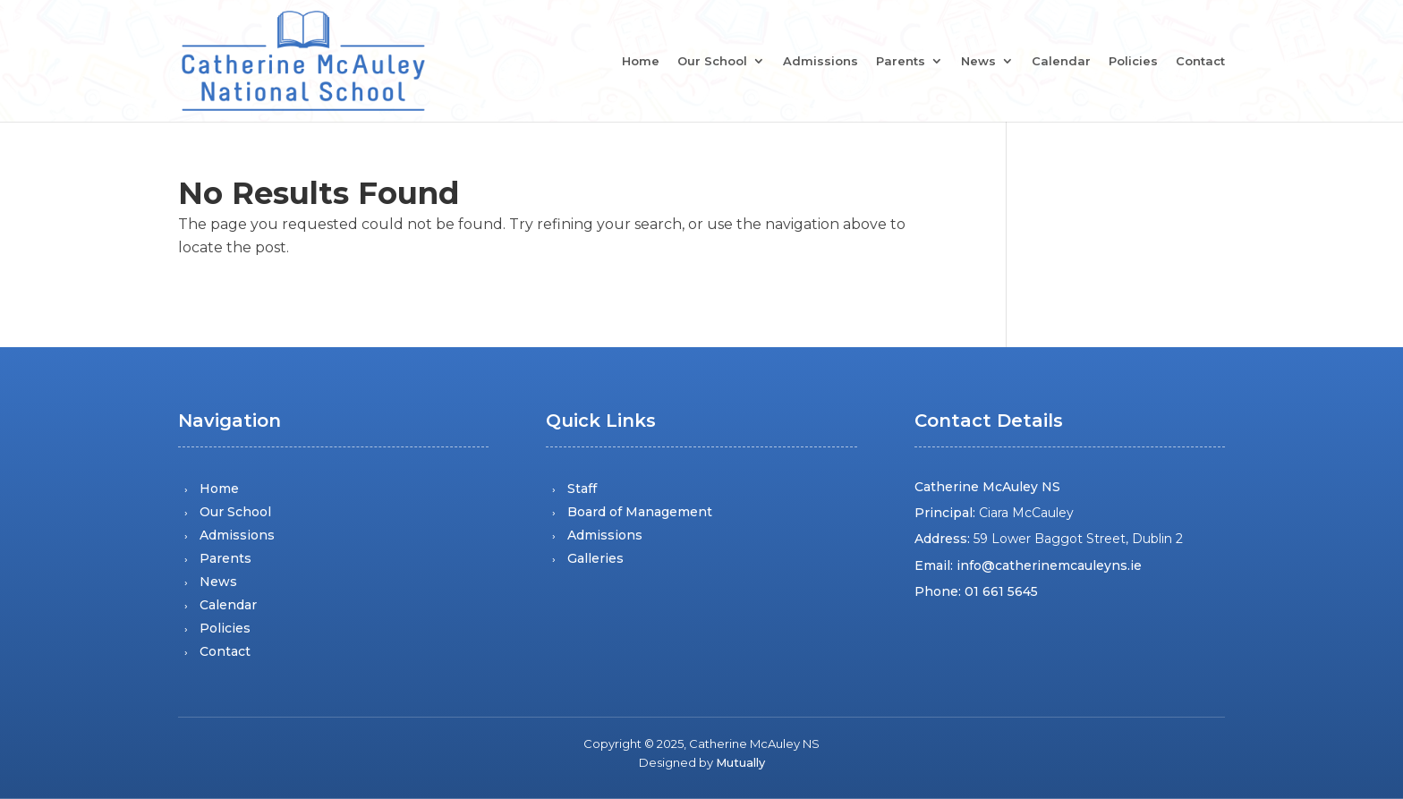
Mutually (740, 762)
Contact (1200, 61)
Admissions (820, 61)
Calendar (1061, 61)
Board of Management (639, 512)
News (978, 61)
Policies (1133, 61)
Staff (582, 488)
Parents (900, 61)
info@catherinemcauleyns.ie (1049, 565)
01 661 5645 (1001, 591)
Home (640, 61)
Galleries (595, 558)
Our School (712, 61)
